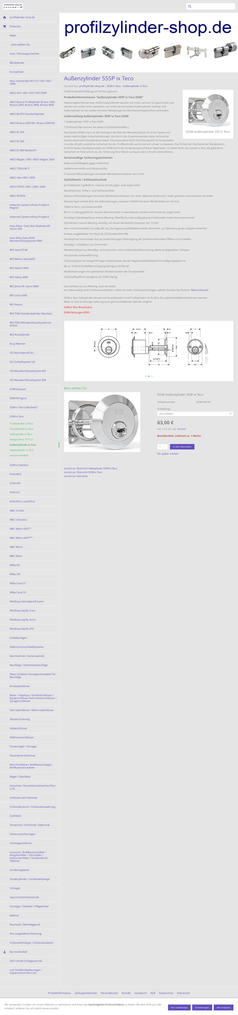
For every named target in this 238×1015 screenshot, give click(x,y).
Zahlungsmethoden (86, 993)
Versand (181, 428)
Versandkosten (109, 993)
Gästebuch (140, 993)
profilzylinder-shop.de (91, 86)
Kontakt (126, 993)
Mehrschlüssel (199, 290)
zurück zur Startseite (76, 476)
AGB (152, 993)
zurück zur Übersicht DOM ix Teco (83, 472)
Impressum (183, 993)
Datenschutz (166, 993)
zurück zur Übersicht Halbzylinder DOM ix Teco (90, 468)
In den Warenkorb (182, 446)
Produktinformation (59, 993)
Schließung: (163, 409)
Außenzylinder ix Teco (135, 86)
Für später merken (167, 453)
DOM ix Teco (114, 86)
